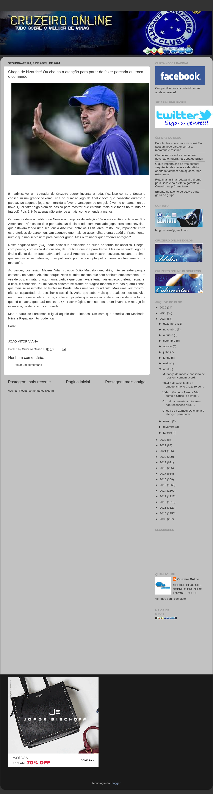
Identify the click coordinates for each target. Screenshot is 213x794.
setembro (169, 340)
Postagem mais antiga (125, 382)
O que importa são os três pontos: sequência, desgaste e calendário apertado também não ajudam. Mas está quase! (178, 169)
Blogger (116, 783)
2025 (163, 313)
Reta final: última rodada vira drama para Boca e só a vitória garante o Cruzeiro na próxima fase (178, 183)
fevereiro (169, 426)
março (167, 421)
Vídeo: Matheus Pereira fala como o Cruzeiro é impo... (181, 394)
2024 (163, 318)
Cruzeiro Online (188, 579)
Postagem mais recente (29, 382)
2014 (163, 490)
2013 (163, 496)
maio (166, 363)
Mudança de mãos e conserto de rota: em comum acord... (184, 375)
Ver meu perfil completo (170, 598)
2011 (163, 507)
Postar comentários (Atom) (36, 390)
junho (167, 357)
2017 (163, 473)
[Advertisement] (180, 648)
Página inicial (78, 382)
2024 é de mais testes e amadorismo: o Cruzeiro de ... (183, 384)
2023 (163, 439)
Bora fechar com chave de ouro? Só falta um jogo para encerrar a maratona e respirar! (178, 147)
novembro (170, 329)
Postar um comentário (28, 364)
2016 (163, 479)
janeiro (168, 432)
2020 (163, 456)
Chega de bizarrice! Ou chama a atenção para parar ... (183, 412)
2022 (163, 445)
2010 (163, 513)
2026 (163, 307)
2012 (163, 502)
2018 (163, 468)
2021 (163, 451)
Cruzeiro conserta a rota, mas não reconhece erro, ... (182, 403)
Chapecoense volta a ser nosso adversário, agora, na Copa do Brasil (179, 157)
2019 (163, 462)
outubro (168, 335)
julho (166, 352)
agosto (168, 346)
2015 (163, 485)
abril (166, 369)
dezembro (170, 323)
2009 (163, 519)
